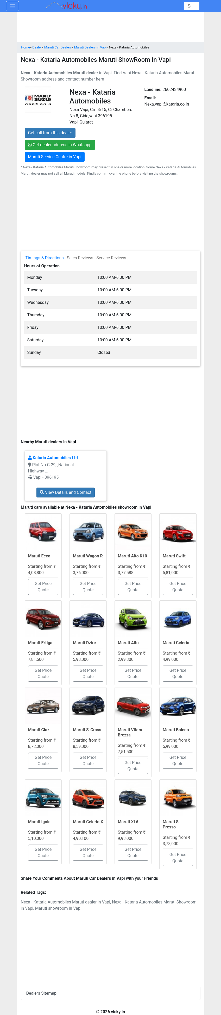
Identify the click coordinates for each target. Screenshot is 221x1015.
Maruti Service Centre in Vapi (54, 156)
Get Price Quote (43, 586)
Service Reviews (111, 257)
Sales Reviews (80, 257)
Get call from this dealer (50, 132)
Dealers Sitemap (41, 993)
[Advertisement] (111, 401)
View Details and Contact (65, 492)
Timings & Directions (45, 257)
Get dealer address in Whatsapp (60, 144)
